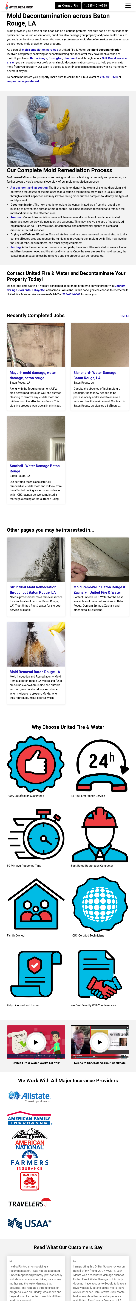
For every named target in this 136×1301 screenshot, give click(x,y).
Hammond (70, 58)
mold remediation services (40, 49)
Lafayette (38, 290)
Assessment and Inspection (29, 187)
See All (124, 316)
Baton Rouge (38, 58)
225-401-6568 (95, 5)
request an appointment (23, 81)
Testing (15, 247)
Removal (16, 217)
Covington (55, 58)
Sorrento (24, 290)
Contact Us (68, 5)
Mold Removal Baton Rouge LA (35, 672)
